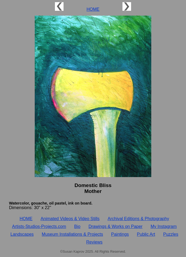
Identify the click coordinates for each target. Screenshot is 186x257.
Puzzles (170, 234)
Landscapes (22, 234)
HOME (93, 9)
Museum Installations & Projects (72, 234)
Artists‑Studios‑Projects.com (39, 226)
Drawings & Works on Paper (116, 226)
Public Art (146, 234)
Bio (77, 226)
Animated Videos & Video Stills (70, 218)
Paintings (120, 234)
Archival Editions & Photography (138, 218)
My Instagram (163, 226)
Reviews (94, 242)
